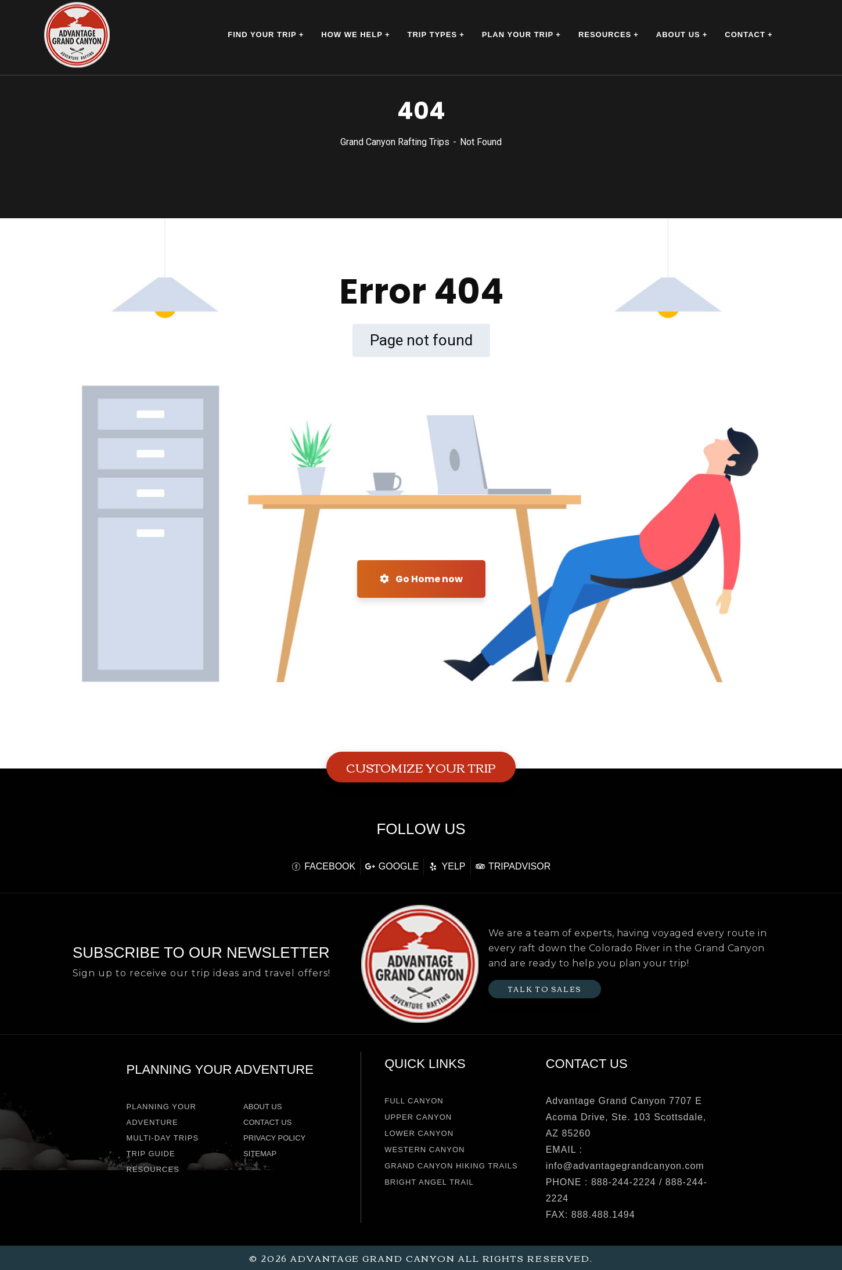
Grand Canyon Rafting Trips (394, 141)
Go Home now (421, 579)
